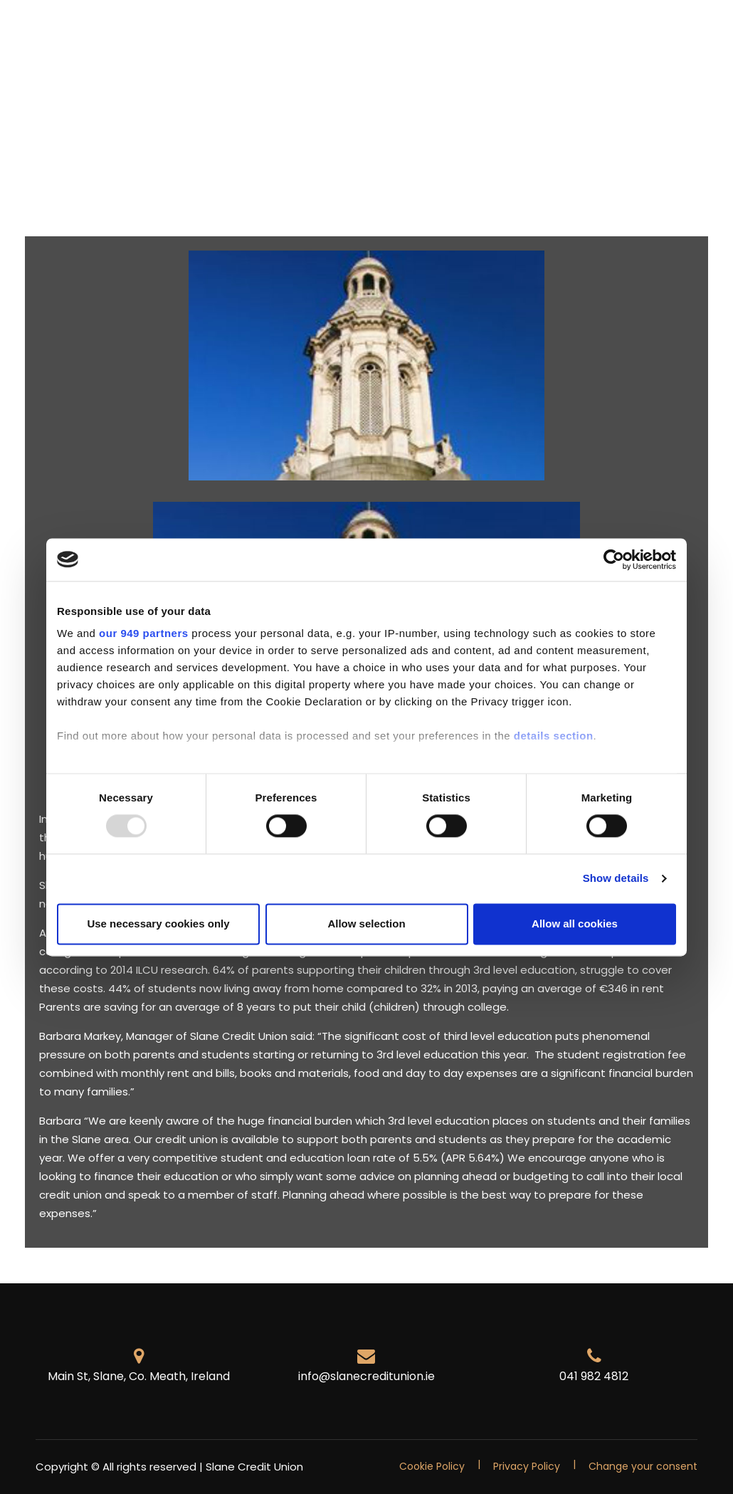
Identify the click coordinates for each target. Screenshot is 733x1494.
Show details (616, 879)
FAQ (43, 55)
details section (554, 736)
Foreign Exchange (494, 32)
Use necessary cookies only (158, 923)
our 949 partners (144, 633)
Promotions (193, 32)
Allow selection (366, 923)
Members (112, 32)
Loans (329, 32)
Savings (269, 32)
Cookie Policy (432, 1466)
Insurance (394, 32)
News (580, 32)
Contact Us (107, 55)
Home (48, 32)
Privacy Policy (526, 1466)
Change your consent (643, 1466)
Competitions (655, 32)
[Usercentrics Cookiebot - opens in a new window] (614, 559)
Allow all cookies (575, 923)
